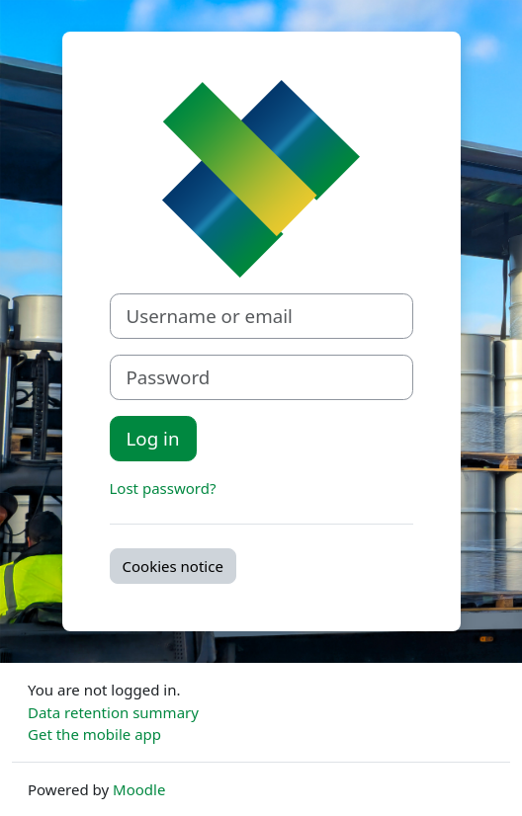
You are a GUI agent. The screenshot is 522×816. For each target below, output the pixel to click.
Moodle (139, 789)
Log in (153, 438)
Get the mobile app (94, 734)
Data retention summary (113, 712)
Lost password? (163, 488)
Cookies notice (173, 566)
